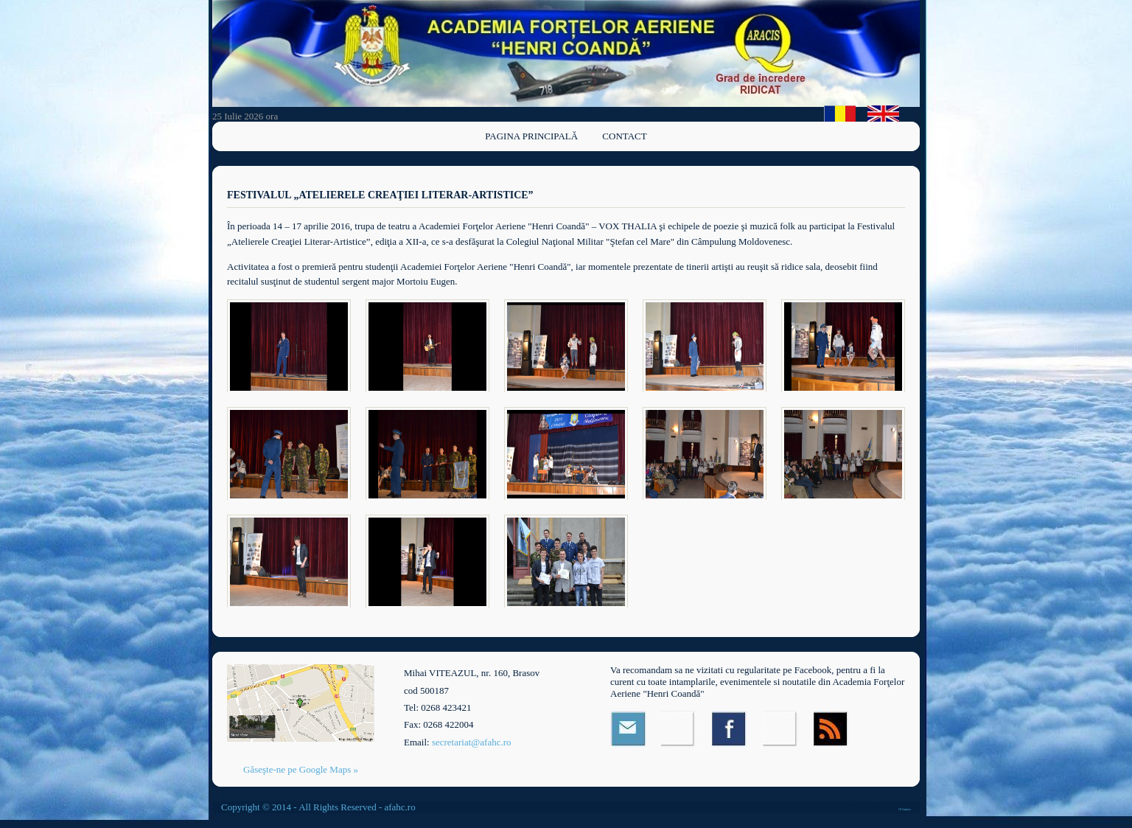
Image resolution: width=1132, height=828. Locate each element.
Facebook (730, 729)
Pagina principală (531, 136)
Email (628, 729)
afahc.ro (399, 807)
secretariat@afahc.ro (471, 742)
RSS (832, 729)
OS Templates (904, 809)
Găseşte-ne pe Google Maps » (300, 769)
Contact (624, 136)
